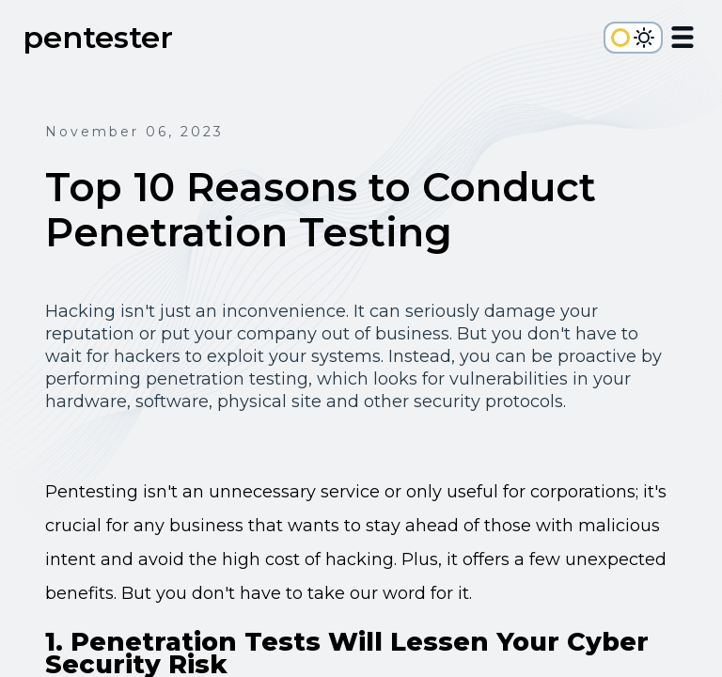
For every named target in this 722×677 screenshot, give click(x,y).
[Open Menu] (682, 40)
